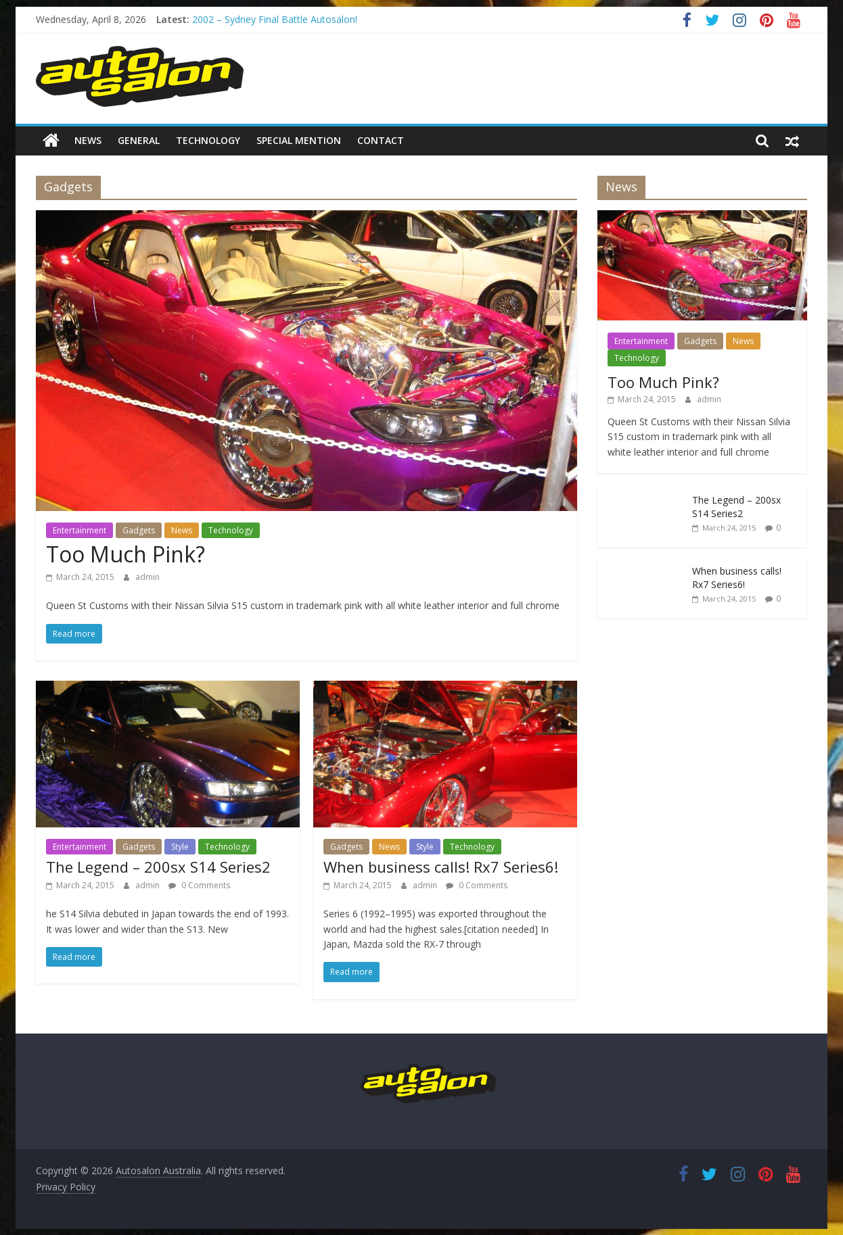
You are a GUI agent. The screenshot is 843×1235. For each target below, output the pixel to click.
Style (180, 846)
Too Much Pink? (125, 553)
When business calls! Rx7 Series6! (440, 866)
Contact (380, 140)
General (139, 140)
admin (147, 576)
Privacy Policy (65, 1186)
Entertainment (79, 529)
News (87, 140)
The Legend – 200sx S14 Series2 (158, 866)
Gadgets (138, 529)
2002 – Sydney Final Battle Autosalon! (274, 19)
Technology (208, 140)
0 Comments (199, 884)
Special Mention (298, 140)
